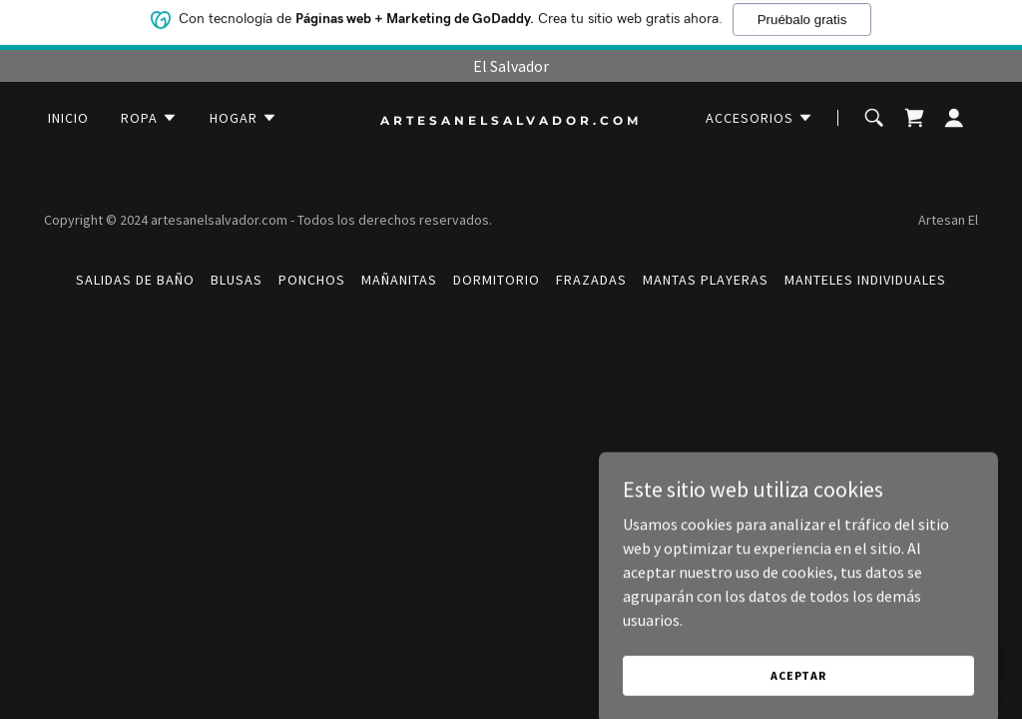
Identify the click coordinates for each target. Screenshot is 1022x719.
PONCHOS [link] (311, 280)
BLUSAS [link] (236, 280)
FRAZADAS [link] (591, 280)
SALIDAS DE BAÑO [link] (135, 280)
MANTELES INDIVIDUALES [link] (865, 280)
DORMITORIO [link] (496, 280)
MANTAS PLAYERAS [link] (705, 280)
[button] (149, 118)
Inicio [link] (68, 118)
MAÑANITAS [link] (399, 280)
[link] (510, 119)
